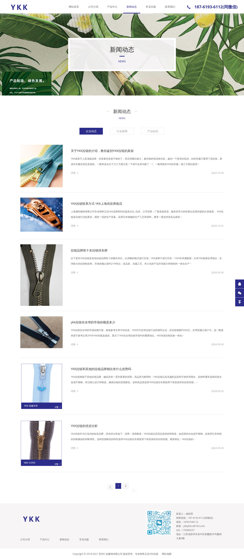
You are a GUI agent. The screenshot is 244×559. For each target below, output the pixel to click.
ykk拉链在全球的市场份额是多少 (93, 322)
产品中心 (112, 6)
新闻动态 (132, 6)
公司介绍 (93, 6)
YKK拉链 (153, 553)
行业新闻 (122, 131)
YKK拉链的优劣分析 (84, 426)
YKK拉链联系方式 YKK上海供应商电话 (96, 204)
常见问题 (151, 6)
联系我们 (170, 6)
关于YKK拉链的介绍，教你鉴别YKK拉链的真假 (102, 151)
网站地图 (166, 553)
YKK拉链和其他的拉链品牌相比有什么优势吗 (101, 369)
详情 (73, 172)
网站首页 (74, 6)
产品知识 (152, 131)
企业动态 (91, 131)
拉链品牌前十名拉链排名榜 (89, 250)
